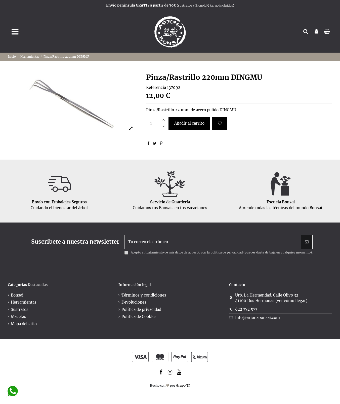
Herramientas (23, 302)
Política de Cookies (138, 316)
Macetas (18, 316)
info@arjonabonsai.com (257, 317)
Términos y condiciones (143, 295)
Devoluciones (133, 302)
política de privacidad (226, 252)
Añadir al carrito (189, 123)
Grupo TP (183, 385)
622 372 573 (246, 309)
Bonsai (17, 295)
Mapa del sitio (24, 323)
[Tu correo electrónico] (212, 242)
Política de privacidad (141, 309)
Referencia (156, 87)
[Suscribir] (306, 242)
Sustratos (19, 309)
